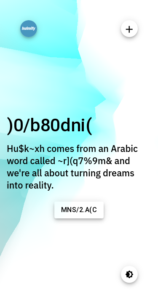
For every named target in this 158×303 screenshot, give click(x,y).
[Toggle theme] (129, 274)
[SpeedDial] (129, 28)
